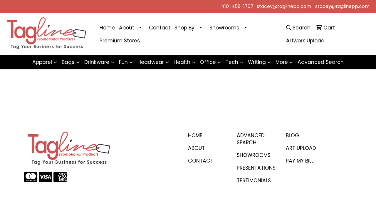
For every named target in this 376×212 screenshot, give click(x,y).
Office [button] (208, 62)
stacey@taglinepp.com (284, 6)
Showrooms (224, 27)
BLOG (292, 135)
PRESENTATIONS (256, 167)
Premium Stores (120, 40)
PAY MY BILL (299, 160)
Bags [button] (68, 62)
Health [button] (182, 62)
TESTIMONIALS (254, 180)
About (126, 27)
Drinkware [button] (96, 62)
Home (107, 27)
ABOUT (196, 148)
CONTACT (200, 160)
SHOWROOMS (254, 155)
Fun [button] (123, 62)
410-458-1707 (237, 6)
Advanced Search (321, 62)
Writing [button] (257, 62)
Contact (159, 27)
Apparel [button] (42, 62)
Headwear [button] (150, 62)
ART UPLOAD (301, 148)
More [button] (282, 62)
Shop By (184, 27)
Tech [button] (232, 62)
